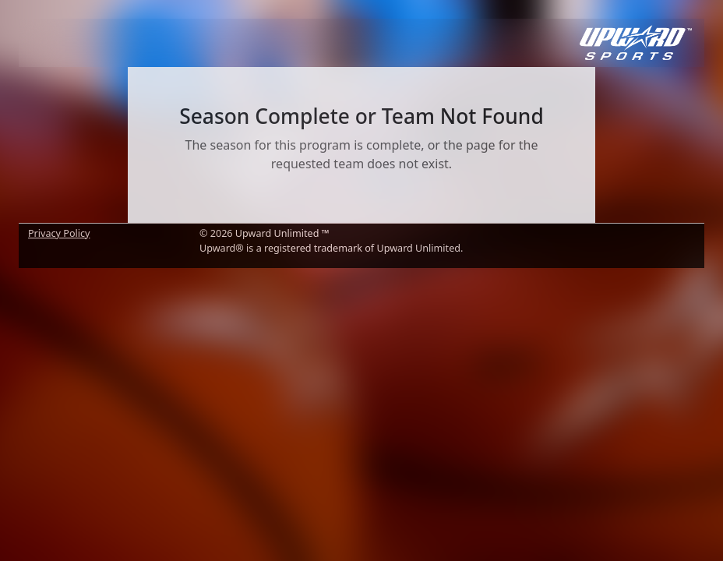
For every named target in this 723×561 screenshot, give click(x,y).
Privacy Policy (59, 233)
